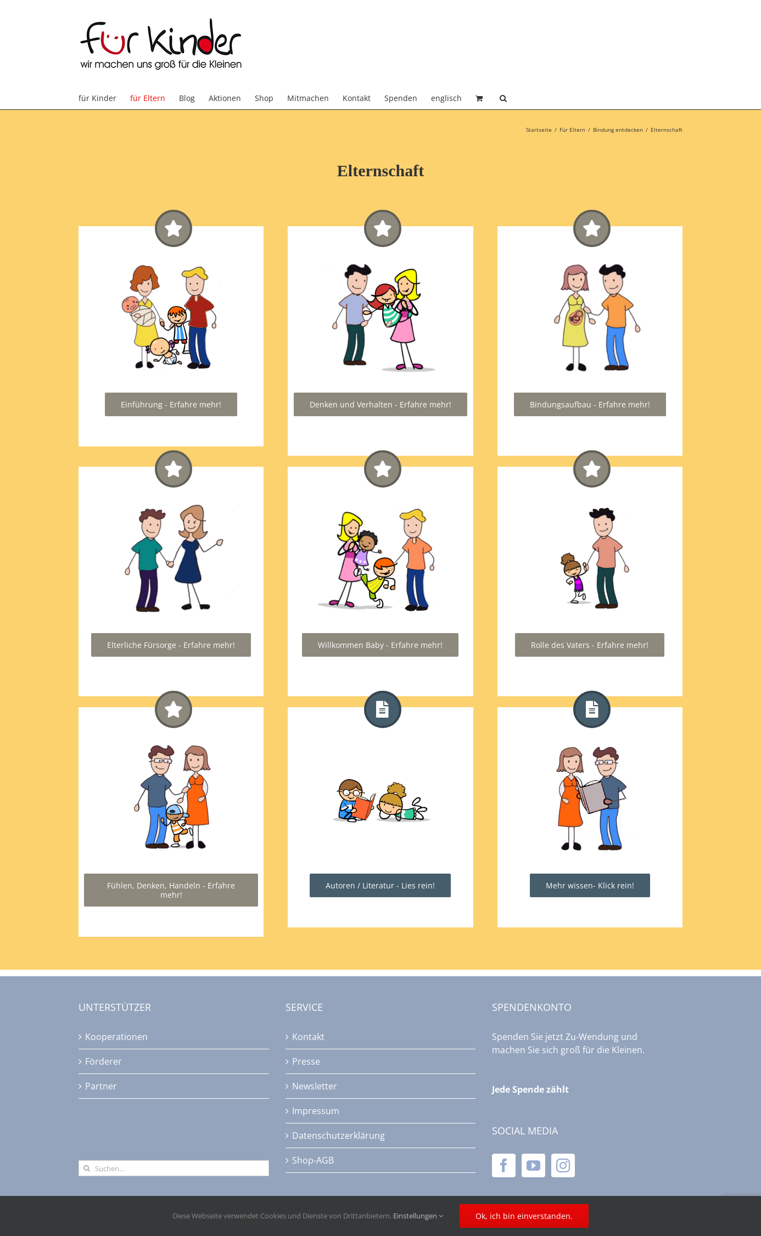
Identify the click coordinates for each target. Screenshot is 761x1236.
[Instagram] (563, 1165)
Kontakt (308, 1037)
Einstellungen (418, 1216)
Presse (306, 1061)
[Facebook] (504, 1165)
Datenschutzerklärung (338, 1135)
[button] (503, 98)
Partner (101, 1086)
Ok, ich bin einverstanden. (524, 1216)
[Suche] (86, 1168)
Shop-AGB (313, 1160)
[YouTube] (533, 1165)
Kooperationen (116, 1037)
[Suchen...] (174, 1168)
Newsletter (314, 1086)
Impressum (315, 1111)
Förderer (103, 1061)
